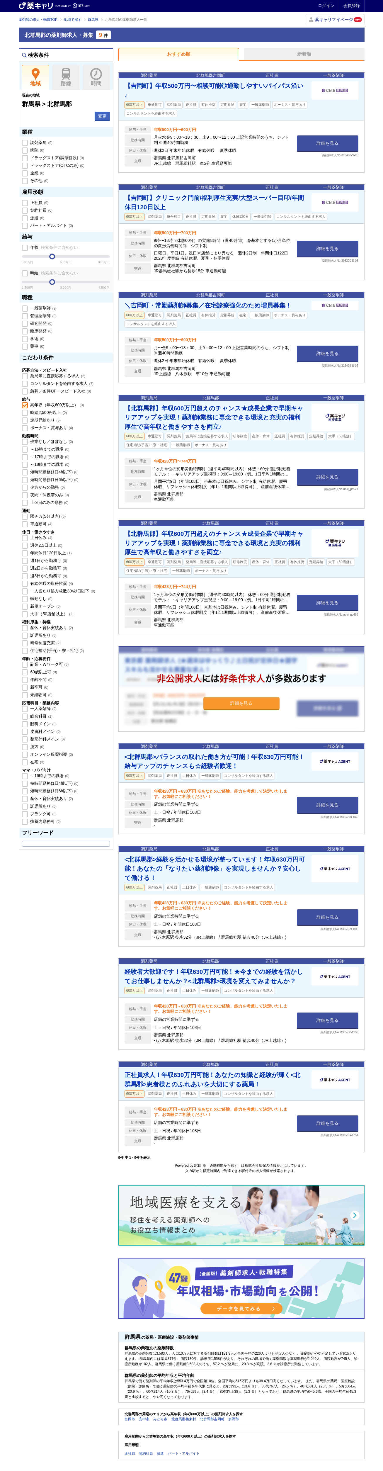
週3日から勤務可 (48, 575)
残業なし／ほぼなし (51, 441)
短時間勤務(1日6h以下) (54, 479)
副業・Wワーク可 (49, 664)
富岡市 (130, 1419)
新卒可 (39, 687)
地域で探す (72, 20)
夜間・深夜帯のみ (49, 494)
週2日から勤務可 (48, 568)
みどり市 (160, 1419)
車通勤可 (41, 524)
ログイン (326, 5)
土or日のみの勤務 (49, 502)
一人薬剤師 (43, 708)
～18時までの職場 (49, 464)
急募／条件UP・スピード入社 (60, 391)
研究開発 (41, 323)
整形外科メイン (47, 739)
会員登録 (351, 5)
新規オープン (45, 606)
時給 (53, 273)
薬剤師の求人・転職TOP (38, 20)
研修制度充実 (45, 643)
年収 (53, 247)
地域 (35, 77)
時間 (96, 77)
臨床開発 (41, 331)
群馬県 (93, 20)
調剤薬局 (41, 142)
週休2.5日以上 (45, 545)
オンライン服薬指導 (51, 754)
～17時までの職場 (49, 456)
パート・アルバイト (51, 225)
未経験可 (41, 694)
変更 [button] (102, 116)
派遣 (37, 217)
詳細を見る (327, 143)
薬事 (37, 346)
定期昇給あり (45, 420)
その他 (39, 180)
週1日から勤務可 (48, 560)
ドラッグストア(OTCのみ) (56, 165)
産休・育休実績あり (51, 627)
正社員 (39, 202)
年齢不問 (41, 679)
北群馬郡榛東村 (183, 1419)
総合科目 (41, 716)
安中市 (144, 1419)
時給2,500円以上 (48, 412)
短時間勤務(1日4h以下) (54, 472)
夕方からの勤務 (47, 487)
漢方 (37, 746)
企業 (37, 173)
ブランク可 (43, 813)
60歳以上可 (43, 672)
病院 (37, 150)
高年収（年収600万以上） (56, 404)
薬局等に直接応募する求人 (57, 375)
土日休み (41, 537)
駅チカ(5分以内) (47, 516)
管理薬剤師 (43, 315)
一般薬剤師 (43, 308)
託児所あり (43, 635)
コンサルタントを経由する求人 (61, 383)
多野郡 (233, 1419)
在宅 (37, 762)
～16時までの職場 (49, 449)
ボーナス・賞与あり (51, 427)
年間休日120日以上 (50, 553)
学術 (37, 338)
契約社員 (41, 210)
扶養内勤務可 (45, 821)
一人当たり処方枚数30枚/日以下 (62, 591)
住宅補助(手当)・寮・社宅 (56, 650)
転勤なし (41, 598)
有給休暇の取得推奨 (51, 583)
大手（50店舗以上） (51, 613)
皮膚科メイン (45, 731)
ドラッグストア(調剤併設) (56, 157)
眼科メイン (43, 723)
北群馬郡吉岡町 (212, 1419)
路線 (65, 77)
